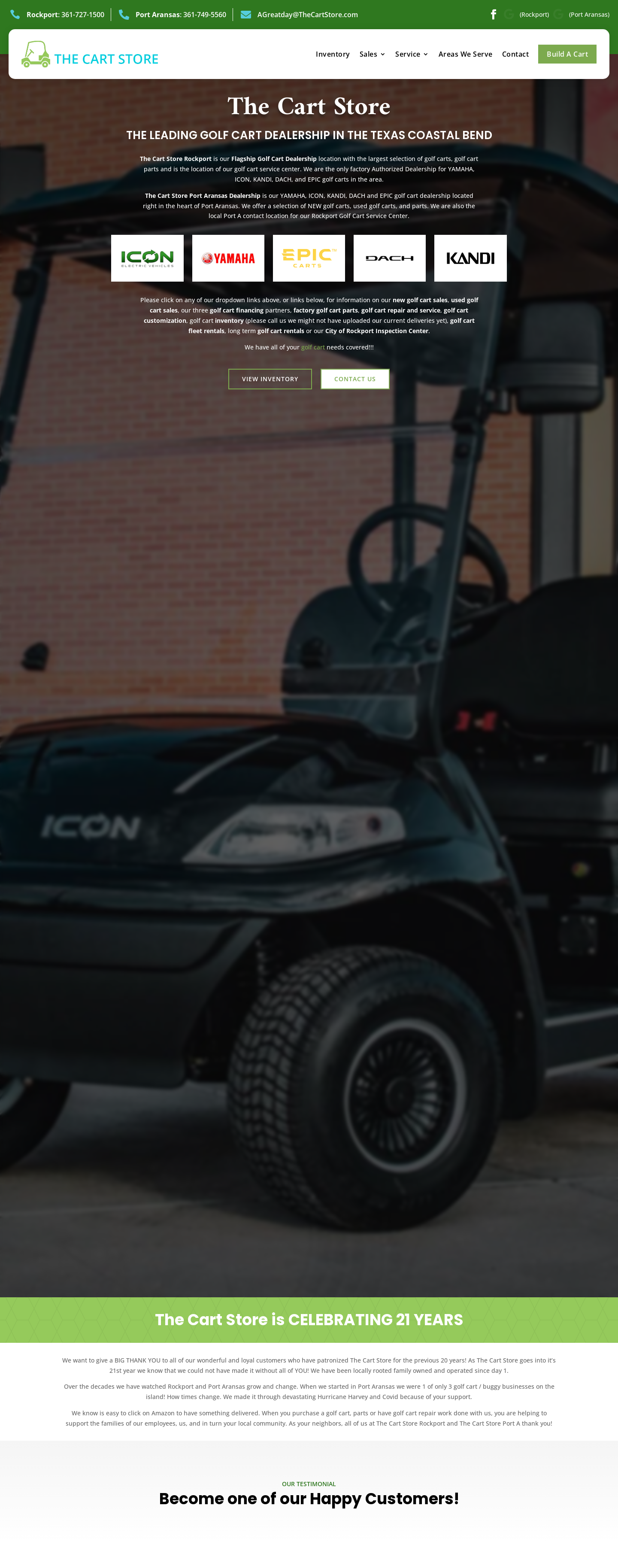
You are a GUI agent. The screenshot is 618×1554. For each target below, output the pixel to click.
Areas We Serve (466, 54)
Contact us (355, 379)
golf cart (313, 347)
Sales (369, 54)
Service (408, 54)
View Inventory (270, 379)
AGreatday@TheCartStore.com (308, 14)
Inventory (333, 54)
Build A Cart (567, 54)
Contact (515, 54)
